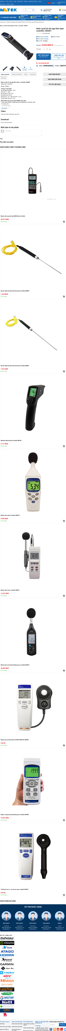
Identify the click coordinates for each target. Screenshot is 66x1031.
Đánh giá (3, 78)
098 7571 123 (19, 927)
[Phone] (62, 1029)
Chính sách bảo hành (17, 1026)
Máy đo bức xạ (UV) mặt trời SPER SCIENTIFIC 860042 (15, 739)
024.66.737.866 (46, 927)
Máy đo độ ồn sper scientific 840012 (10, 590)
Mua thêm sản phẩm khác (59, 56)
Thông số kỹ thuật (17, 74)
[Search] (33, 10)
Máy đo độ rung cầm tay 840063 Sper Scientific (13, 216)
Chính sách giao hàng (17, 1023)
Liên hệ (39, 1)
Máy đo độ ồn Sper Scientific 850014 (10, 515)
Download (33, 74)
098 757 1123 (59, 927)
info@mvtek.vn (6, 929)
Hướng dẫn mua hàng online (28, 1024)
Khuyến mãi (20, 1)
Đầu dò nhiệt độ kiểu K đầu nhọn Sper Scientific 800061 (15, 365)
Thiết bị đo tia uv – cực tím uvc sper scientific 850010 (14, 889)
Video (15, 1)
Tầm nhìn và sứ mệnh (5, 1026)
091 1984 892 (33, 927)
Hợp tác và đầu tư (4, 1029)
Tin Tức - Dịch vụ (9, 1)
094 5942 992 (6, 927)
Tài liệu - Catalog (10, 4)
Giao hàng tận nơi (43, 55)
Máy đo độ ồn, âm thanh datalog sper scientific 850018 (15, 665)
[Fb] (51, 1029)
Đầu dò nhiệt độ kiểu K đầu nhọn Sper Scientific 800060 (15, 291)
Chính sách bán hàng (28, 1028)
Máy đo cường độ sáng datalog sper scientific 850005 (15, 814)
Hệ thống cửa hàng (32, 1)
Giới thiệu (2, 1023)
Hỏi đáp (25, 1)
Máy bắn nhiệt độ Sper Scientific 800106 (11, 440)
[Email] (55, 1029)
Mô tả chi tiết (5, 74)
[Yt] (58, 1029)
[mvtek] (64, 221)
